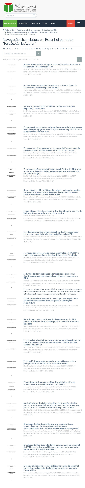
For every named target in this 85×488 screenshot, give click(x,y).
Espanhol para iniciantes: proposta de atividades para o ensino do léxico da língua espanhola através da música (52, 212)
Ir (38, 53)
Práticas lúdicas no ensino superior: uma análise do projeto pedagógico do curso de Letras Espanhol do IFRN (49, 362)
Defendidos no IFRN (49, 30)
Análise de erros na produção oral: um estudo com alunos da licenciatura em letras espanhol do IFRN (50, 86)
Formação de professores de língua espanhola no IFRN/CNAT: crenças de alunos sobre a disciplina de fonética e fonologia (51, 254)
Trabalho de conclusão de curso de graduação (21, 32)
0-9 (4, 49)
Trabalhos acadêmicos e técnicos (28, 30)
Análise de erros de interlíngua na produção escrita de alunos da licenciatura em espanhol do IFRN (52, 65)
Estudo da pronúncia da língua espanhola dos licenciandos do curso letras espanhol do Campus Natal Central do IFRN (50, 233)
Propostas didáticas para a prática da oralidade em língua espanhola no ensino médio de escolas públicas (49, 383)
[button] (36, 23)
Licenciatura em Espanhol (48, 32)
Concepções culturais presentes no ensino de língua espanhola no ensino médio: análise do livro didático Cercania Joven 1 (51, 149)
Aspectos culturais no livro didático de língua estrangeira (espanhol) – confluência (49, 107)
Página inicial (8, 30)
